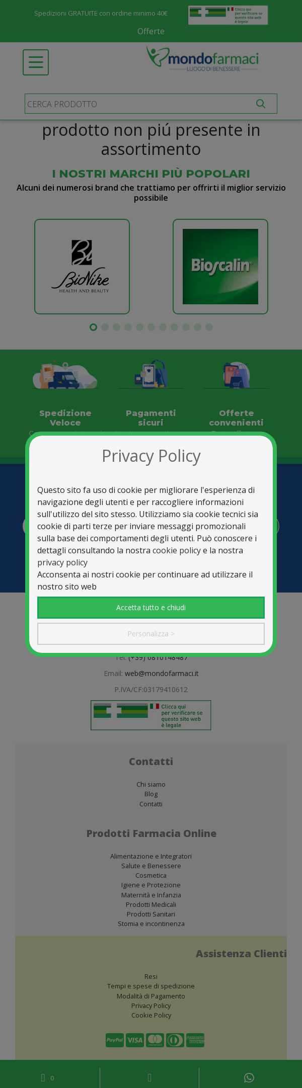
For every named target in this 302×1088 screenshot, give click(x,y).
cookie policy (177, 550)
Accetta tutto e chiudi (151, 607)
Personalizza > (151, 633)
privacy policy (62, 562)
